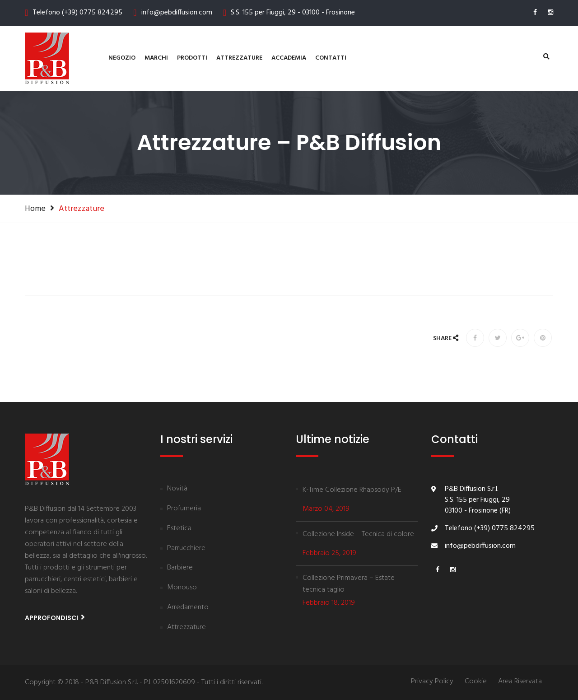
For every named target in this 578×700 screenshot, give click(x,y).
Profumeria (184, 509)
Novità (177, 489)
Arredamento (188, 607)
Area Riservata (520, 682)
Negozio (121, 58)
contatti (330, 58)
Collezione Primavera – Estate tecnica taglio (349, 584)
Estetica (179, 528)
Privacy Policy (432, 682)
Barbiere (180, 568)
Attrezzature (239, 58)
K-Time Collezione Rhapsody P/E (352, 490)
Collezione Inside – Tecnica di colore (358, 534)
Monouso (182, 588)
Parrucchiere (186, 548)
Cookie (476, 682)
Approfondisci (55, 617)
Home (35, 208)
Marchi (156, 58)
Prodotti (192, 58)
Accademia (288, 58)
